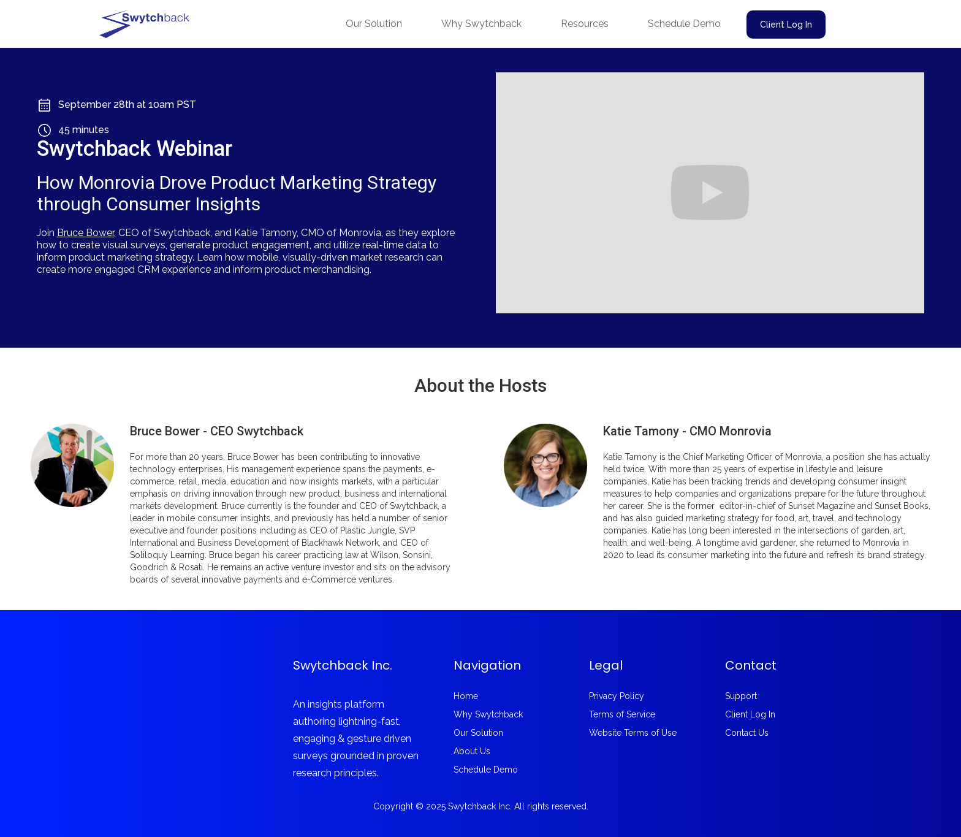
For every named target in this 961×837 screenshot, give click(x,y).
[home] (144, 24)
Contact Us (747, 733)
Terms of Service (622, 714)
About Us (472, 751)
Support (741, 696)
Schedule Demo (684, 23)
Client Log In (786, 24)
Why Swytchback (481, 23)
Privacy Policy (616, 696)
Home (466, 696)
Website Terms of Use (633, 733)
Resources (585, 23)
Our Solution (374, 23)
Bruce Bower (85, 233)
